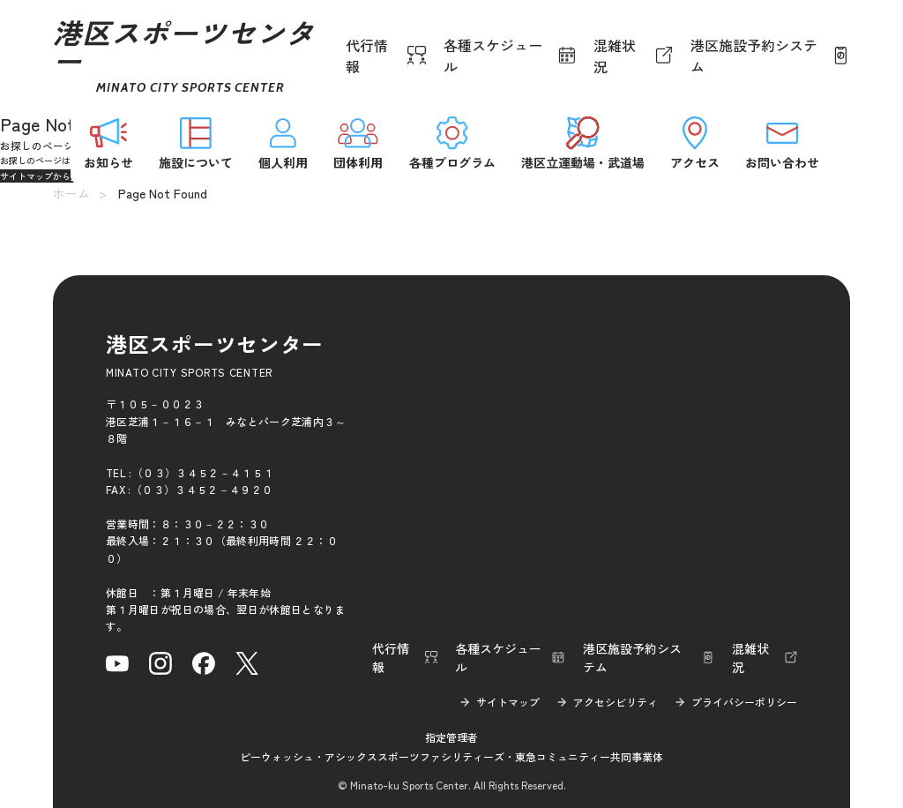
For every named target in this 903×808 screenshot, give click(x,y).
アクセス (695, 142)
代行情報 (367, 55)
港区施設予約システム (753, 55)
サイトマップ (508, 701)
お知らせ (108, 142)
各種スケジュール (493, 55)
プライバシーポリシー (744, 701)
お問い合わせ (782, 142)
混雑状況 (614, 55)
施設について (196, 142)
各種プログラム (452, 142)
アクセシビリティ (615, 701)
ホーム (71, 193)
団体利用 (358, 142)
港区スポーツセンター (184, 56)
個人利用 (283, 142)
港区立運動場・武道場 (583, 142)
